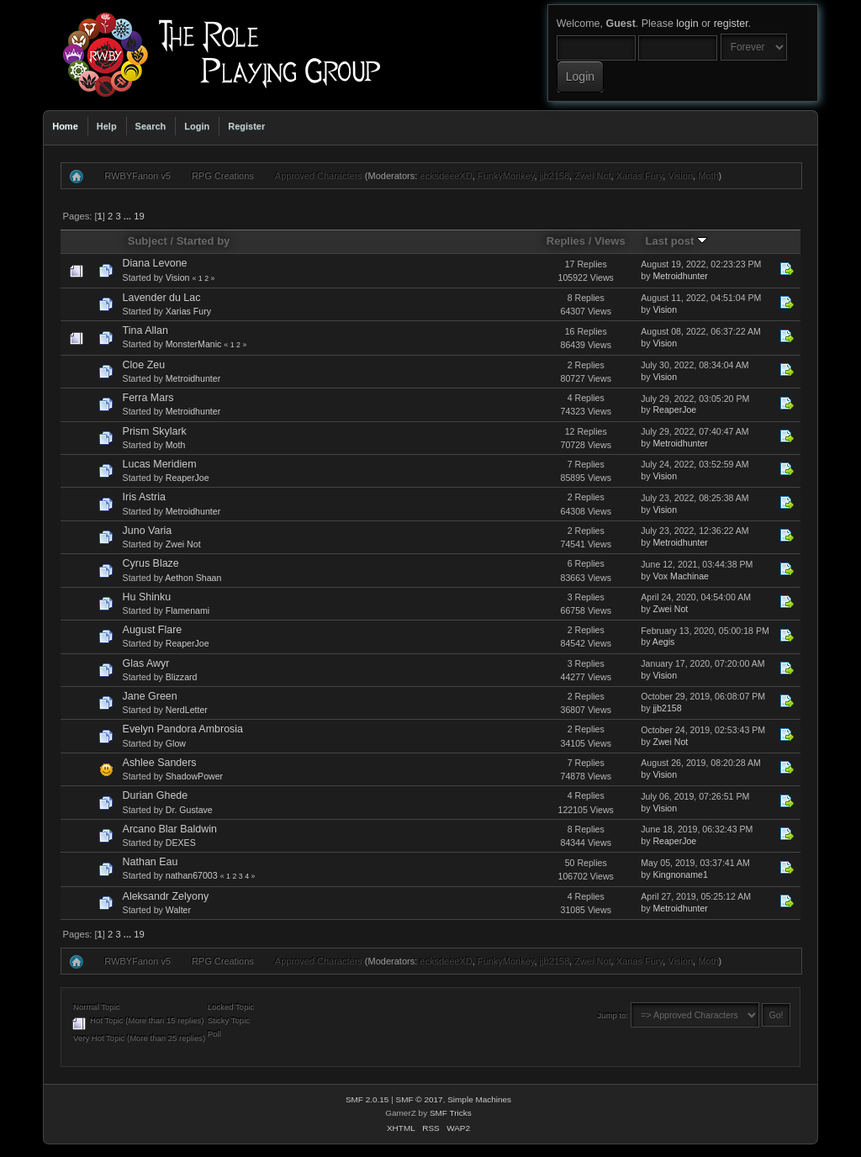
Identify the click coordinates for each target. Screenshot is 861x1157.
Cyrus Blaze (151, 563)
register (731, 23)
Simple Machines (479, 1099)
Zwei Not (592, 176)
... (129, 216)
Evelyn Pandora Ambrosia (183, 729)
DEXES (181, 842)
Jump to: (613, 1015)
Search (150, 126)
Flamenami (187, 610)
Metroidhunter (679, 276)
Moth (708, 176)
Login (196, 126)
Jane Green (150, 696)
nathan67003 (192, 875)
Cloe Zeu (144, 365)
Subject (147, 241)
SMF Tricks (451, 1112)
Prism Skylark (155, 431)
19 (139, 216)
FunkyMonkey (506, 176)
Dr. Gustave (189, 810)
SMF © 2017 (419, 1099)
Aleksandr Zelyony (166, 896)
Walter (178, 910)
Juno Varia (147, 530)
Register (246, 126)
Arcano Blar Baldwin (170, 829)
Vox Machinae (680, 576)
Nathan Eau (150, 862)
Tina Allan (145, 330)
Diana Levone (155, 263)
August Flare (152, 630)
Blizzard (182, 677)
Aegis (663, 642)
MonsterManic (194, 344)
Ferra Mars (148, 398)
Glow (176, 743)
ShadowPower (194, 776)
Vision (680, 176)
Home (65, 126)
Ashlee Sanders (160, 763)
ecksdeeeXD (446, 176)
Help (107, 126)
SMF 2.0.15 (367, 1099)
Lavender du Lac (162, 298)
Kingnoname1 (679, 874)
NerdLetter (187, 710)
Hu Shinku (147, 597)
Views (610, 241)
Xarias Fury (639, 176)
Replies (566, 241)
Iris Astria (144, 497)
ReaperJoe (674, 409)
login (687, 23)
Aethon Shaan (193, 578)
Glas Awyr (146, 663)
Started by (203, 241)
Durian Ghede (155, 795)
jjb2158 (554, 176)
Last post (676, 241)
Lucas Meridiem (160, 464)
